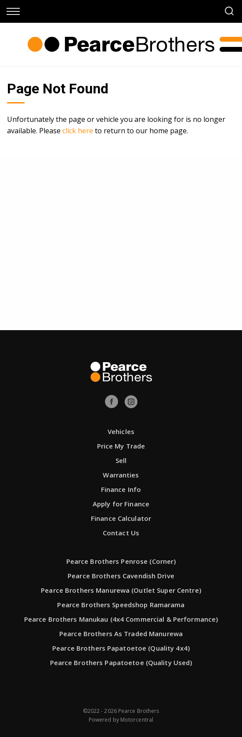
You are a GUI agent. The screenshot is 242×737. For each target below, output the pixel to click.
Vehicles (121, 431)
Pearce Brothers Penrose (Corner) (121, 561)
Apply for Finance (121, 503)
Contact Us (121, 532)
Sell (121, 460)
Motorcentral (136, 719)
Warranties (121, 474)
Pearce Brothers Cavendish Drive (121, 575)
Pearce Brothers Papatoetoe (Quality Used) (121, 662)
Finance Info (121, 489)
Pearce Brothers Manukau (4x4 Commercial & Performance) (121, 619)
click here (77, 130)
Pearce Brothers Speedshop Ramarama (120, 604)
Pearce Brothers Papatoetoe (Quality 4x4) (121, 648)
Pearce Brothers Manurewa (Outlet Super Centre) (121, 590)
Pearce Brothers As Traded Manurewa (121, 633)
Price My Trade (121, 445)
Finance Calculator (121, 518)
